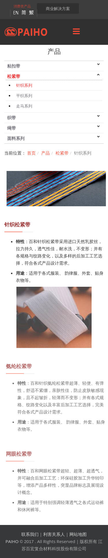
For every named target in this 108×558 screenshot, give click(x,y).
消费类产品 (22, 6)
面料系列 (15, 138)
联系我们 (30, 534)
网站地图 (78, 534)
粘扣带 (13, 66)
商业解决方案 (58, 8)
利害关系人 (54, 534)
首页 (31, 153)
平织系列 (24, 96)
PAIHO (11, 541)
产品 (45, 153)
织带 (11, 118)
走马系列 (24, 106)
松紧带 (13, 76)
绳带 (11, 128)
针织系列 (24, 85)
